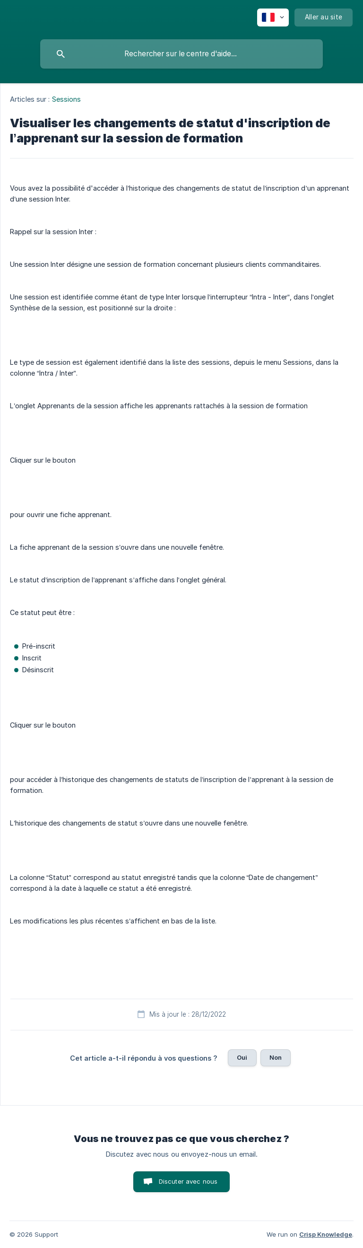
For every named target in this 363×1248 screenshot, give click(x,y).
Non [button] (275, 1057)
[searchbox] (181, 54)
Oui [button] (242, 1057)
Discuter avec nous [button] (188, 1181)
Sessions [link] (66, 99)
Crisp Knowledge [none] (325, 1234)
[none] (273, 17)
